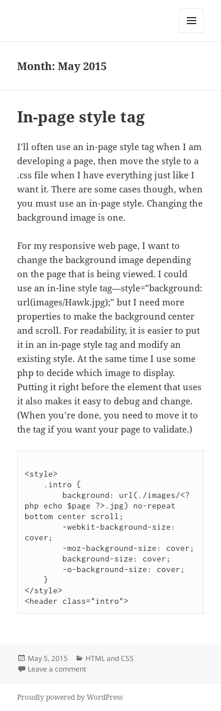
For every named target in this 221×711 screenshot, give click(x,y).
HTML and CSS (109, 658)
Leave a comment (57, 669)
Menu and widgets (192, 32)
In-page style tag (81, 116)
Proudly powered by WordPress (70, 697)
